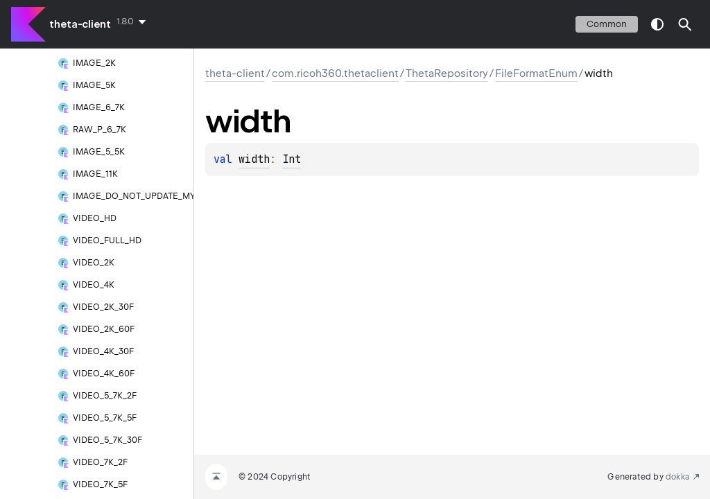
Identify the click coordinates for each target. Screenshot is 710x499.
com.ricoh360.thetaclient (335, 73)
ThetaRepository (447, 73)
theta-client (80, 24)
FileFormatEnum (536, 73)
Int (291, 159)
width (254, 159)
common (607, 24)
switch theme (657, 24)
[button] (685, 24)
